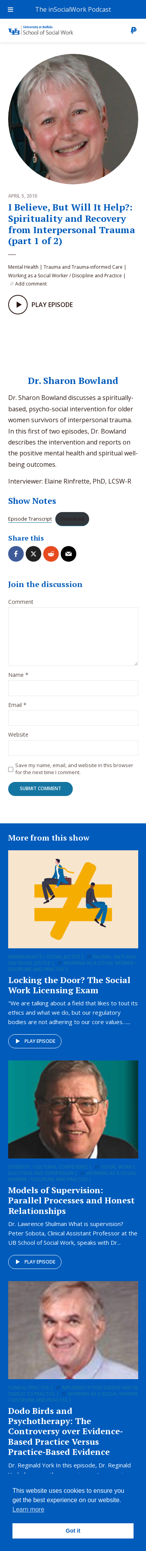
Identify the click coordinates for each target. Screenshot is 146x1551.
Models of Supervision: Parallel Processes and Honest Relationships (71, 1200)
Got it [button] (73, 1531)
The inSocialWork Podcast (73, 9)
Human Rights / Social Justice (44, 956)
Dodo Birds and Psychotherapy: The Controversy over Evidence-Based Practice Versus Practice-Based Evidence (65, 1431)
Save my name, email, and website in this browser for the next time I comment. (74, 769)
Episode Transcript (30, 518)
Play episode (34, 1041)
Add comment (31, 283)
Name (18, 675)
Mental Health (23, 267)
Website (18, 735)
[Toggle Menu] (10, 9)
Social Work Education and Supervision (71, 1170)
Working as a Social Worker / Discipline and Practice (65, 275)
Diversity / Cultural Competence (48, 1167)
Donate (133, 30)
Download (72, 518)
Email (17, 705)
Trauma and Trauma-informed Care (83, 267)
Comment (20, 602)
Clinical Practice (28, 1387)
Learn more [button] (28, 1509)
